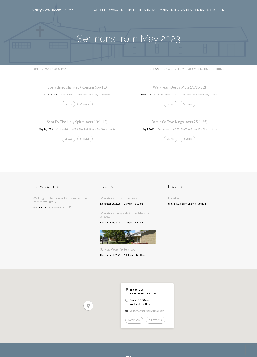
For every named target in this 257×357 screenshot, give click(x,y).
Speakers (204, 69)
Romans (105, 94)
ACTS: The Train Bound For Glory (191, 94)
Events (163, 10)
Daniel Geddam (57, 207)
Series (179, 69)
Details (68, 104)
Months (218, 69)
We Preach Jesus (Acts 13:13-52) (179, 87)
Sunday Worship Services (117, 249)
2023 (56, 69)
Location (174, 198)
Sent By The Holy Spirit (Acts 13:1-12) (77, 122)
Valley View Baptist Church (52, 10)
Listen (85, 104)
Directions (155, 320)
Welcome (100, 10)
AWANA (113, 10)
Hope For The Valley (87, 94)
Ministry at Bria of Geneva (118, 198)
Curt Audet (67, 94)
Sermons (149, 10)
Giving (199, 10)
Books (191, 69)
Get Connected (131, 10)
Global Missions (181, 10)
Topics (167, 69)
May (63, 69)
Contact (213, 10)
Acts (215, 94)
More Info (134, 320)
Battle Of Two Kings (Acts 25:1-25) (179, 122)
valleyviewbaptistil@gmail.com (147, 310)
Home (36, 69)
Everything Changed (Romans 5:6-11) (77, 87)
